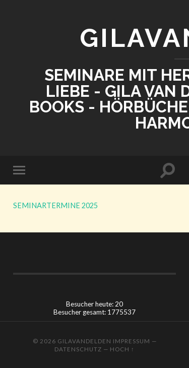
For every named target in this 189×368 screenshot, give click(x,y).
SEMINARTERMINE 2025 (55, 205)
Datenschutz (78, 349)
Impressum (131, 341)
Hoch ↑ (122, 349)
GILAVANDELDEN (84, 341)
